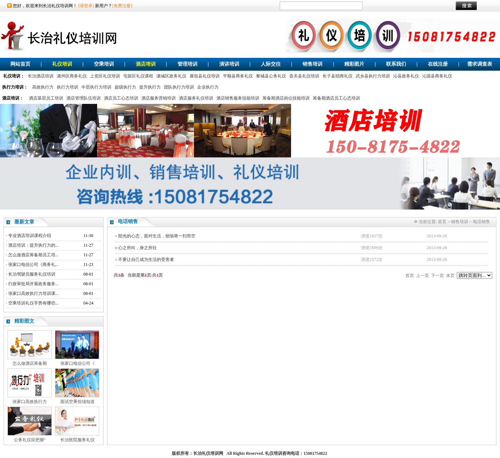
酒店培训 (146, 64)
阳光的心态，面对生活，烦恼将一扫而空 (156, 235)
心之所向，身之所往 (137, 247)
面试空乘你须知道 (77, 401)
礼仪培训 (62, 64)
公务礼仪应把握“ (30, 439)
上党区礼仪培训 (105, 76)
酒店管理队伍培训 (83, 98)
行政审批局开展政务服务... (33, 283)
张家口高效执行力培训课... (33, 293)
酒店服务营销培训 (158, 98)
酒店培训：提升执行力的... (33, 245)
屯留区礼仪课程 (138, 76)
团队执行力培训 (179, 87)
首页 (442, 221)
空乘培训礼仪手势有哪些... (33, 303)
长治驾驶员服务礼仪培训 (31, 274)
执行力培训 (67, 87)
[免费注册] (122, 5)
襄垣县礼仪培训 (205, 76)
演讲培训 (229, 64)
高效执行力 (43, 87)
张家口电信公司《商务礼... (33, 264)
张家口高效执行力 (29, 401)
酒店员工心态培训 (121, 98)
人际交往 (271, 64)
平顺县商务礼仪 (238, 76)
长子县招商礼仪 (337, 76)
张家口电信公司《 (77, 363)
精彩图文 (24, 321)
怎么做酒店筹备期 (29, 363)
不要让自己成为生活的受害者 (146, 259)
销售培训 (312, 64)
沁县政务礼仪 (406, 76)
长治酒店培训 (41, 76)
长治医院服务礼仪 (77, 439)
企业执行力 (208, 87)
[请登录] (86, 5)
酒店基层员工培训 (46, 98)
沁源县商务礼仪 (437, 76)
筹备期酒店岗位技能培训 (286, 98)
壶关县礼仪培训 (304, 76)
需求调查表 (479, 64)
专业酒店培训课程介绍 (29, 235)
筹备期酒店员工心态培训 (336, 98)
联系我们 (396, 64)
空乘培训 (104, 64)
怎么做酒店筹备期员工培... (33, 254)
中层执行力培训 (96, 87)
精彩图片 (354, 64)
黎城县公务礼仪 (271, 76)
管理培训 (188, 64)
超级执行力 (125, 87)
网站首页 (20, 64)
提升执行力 (150, 87)
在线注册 (438, 64)
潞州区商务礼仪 (72, 76)
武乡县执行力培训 (373, 76)
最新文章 (24, 222)
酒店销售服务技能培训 (237, 98)
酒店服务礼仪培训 (196, 98)
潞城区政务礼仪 (171, 76)
